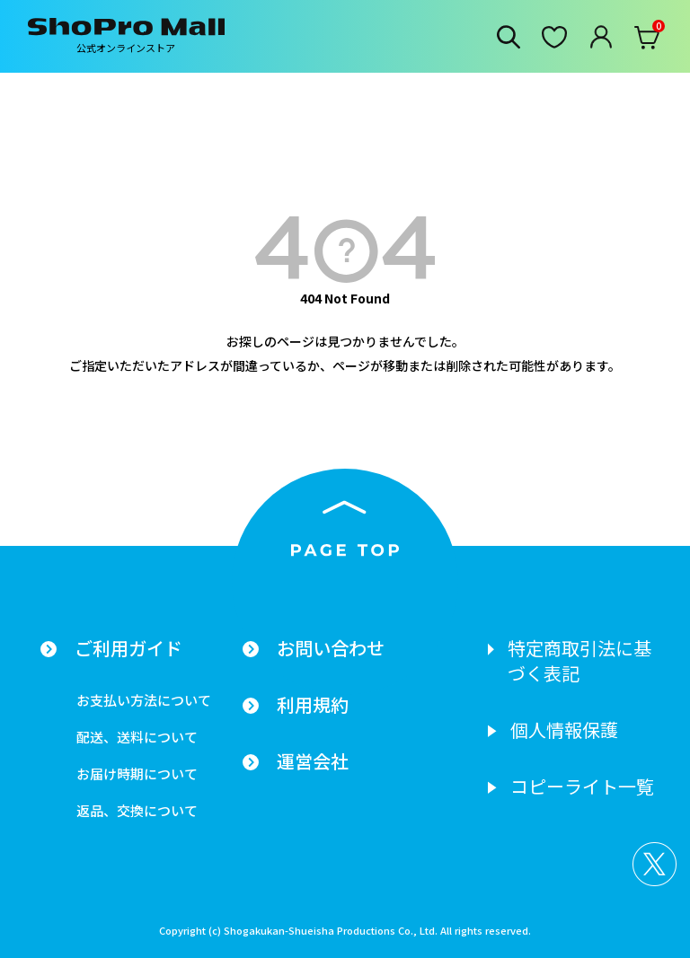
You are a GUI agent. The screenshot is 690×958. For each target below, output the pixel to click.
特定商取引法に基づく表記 (579, 661)
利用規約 (313, 704)
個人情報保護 (564, 730)
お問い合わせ (331, 648)
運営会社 (313, 761)
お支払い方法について (143, 699)
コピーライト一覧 (582, 786)
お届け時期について (137, 773)
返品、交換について (137, 810)
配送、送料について (137, 736)
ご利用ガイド (128, 648)
